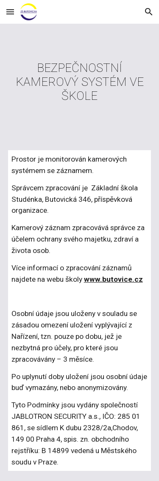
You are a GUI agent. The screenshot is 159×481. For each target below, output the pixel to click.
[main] (79, 82)
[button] (10, 11)
